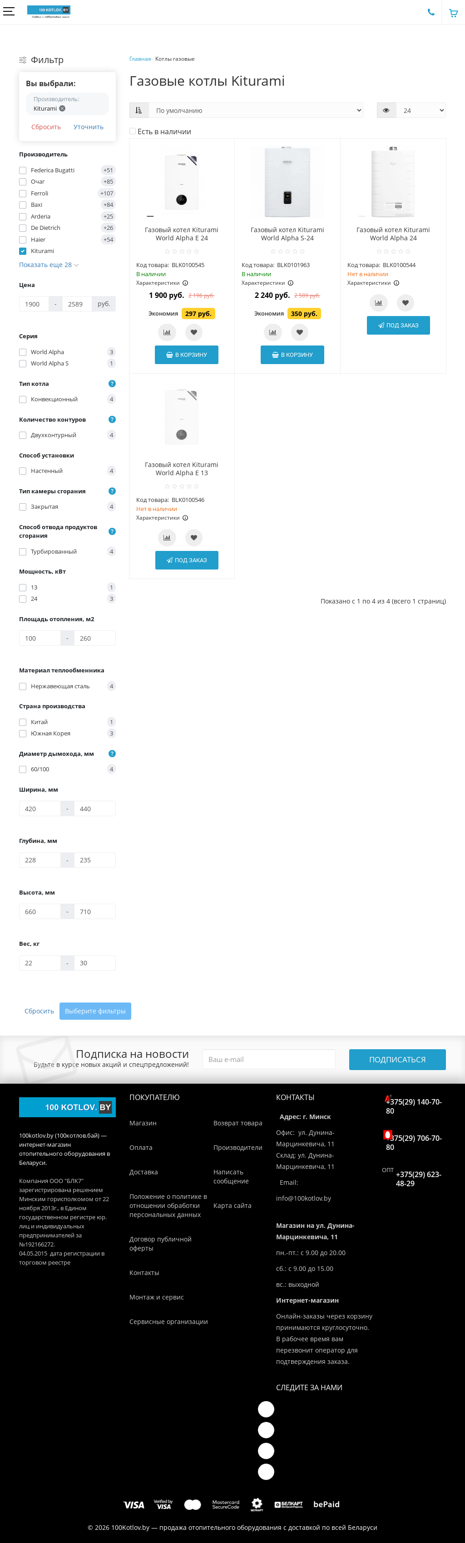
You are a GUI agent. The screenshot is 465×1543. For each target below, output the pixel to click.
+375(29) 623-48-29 (418, 1178)
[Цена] (34, 304)
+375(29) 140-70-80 (414, 1104)
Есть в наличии (160, 131)
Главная (140, 59)
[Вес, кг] (40, 963)
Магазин (143, 1123)
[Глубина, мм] (40, 860)
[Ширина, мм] (40, 808)
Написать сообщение (231, 1176)
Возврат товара (237, 1123)
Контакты (144, 1272)
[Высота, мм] (40, 911)
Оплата (141, 1147)
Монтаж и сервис (156, 1297)
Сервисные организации (168, 1321)
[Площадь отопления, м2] (40, 638)
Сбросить (46, 126)
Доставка (143, 1172)
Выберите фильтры (95, 1011)
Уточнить (89, 126)
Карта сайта (232, 1205)
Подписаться (397, 1059)
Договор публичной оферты (160, 1243)
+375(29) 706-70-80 (414, 1140)
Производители (237, 1147)
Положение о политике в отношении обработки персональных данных (168, 1205)
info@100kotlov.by (303, 1198)
